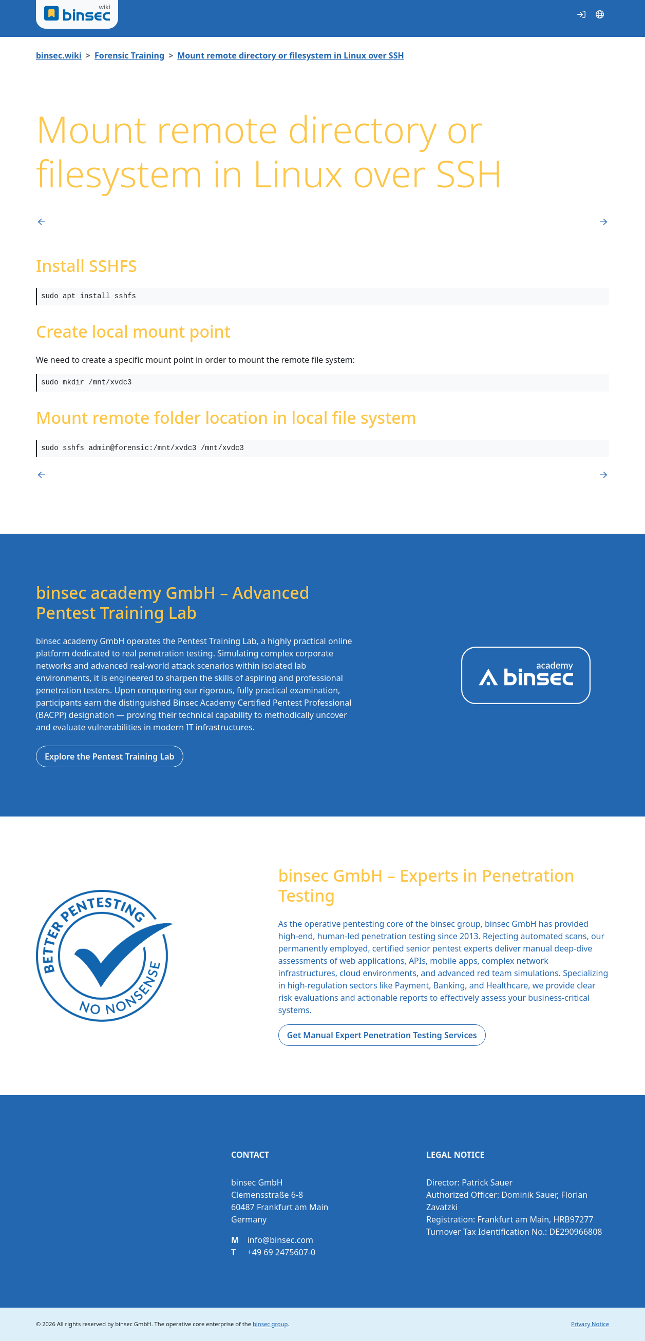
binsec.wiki (59, 55)
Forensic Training (129, 55)
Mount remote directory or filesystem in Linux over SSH (290, 55)
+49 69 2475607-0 (281, 1252)
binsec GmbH (133, 1324)
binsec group (270, 1324)
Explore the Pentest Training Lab (110, 756)
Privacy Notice (590, 1324)
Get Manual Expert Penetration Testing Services (382, 1035)
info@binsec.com (280, 1240)
